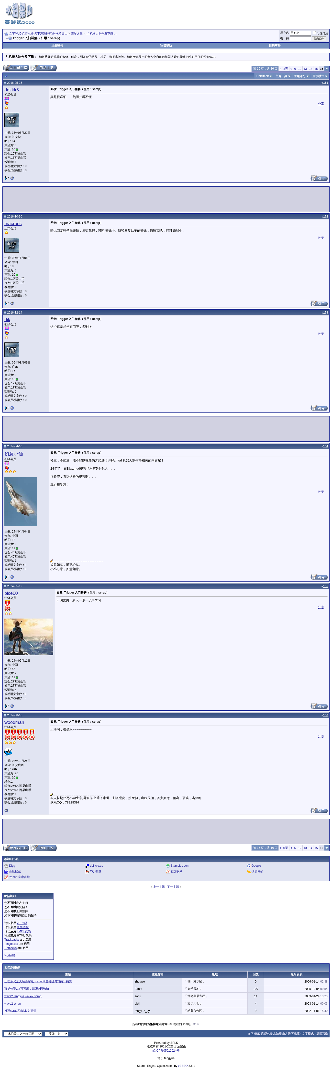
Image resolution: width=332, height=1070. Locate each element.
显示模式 (318, 76)
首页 (284, 68)
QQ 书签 (95, 871)
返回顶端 (322, 1033)
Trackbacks (11, 939)
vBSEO (183, 1066)
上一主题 (159, 886)
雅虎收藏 (176, 871)
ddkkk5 (11, 89)
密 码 (284, 38)
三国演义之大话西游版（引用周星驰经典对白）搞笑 (38, 981)
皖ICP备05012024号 (166, 1050)
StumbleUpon (179, 865)
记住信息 (320, 33)
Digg (12, 865)
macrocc (13, 223)
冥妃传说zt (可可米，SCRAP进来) (26, 988)
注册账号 (57, 45)
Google (256, 865)
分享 (321, 104)
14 (310, 69)
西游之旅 (77, 33)
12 (299, 69)
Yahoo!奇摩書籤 (19, 877)
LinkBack (262, 76)
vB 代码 (22, 923)
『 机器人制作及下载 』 (101, 33)
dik (7, 319)
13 (305, 69)
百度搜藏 (15, 871)
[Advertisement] (241, 13)
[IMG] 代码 (24, 931)
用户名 (284, 33)
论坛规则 (10, 955)
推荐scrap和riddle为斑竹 (20, 1010)
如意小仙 (13, 453)
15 (316, 69)
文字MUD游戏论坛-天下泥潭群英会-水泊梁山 (38, 33)
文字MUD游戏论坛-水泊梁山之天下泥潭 (273, 1033)
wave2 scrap (12, 1003)
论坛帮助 (166, 45)
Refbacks (10, 948)
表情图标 (23, 927)
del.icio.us (96, 865)
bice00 (11, 593)
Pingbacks (11, 944)
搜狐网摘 (257, 871)
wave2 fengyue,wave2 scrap (22, 996)
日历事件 (275, 45)
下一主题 (173, 886)
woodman (14, 722)
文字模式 (308, 1033)
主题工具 (281, 76)
